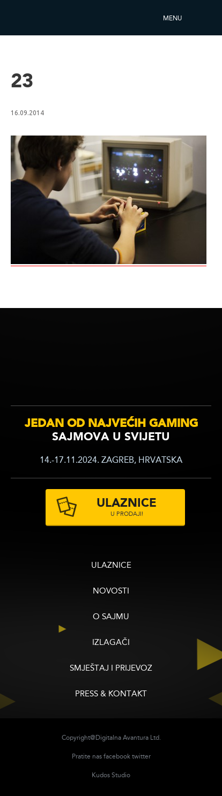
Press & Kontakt (111, 694)
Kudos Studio (111, 775)
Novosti (111, 592)
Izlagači (111, 643)
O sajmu (111, 617)
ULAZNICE (111, 566)
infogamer (41, 363)
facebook (116, 757)
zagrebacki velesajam (189, 362)
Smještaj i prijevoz (111, 669)
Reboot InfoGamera (40, 17)
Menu (172, 19)
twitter (141, 757)
